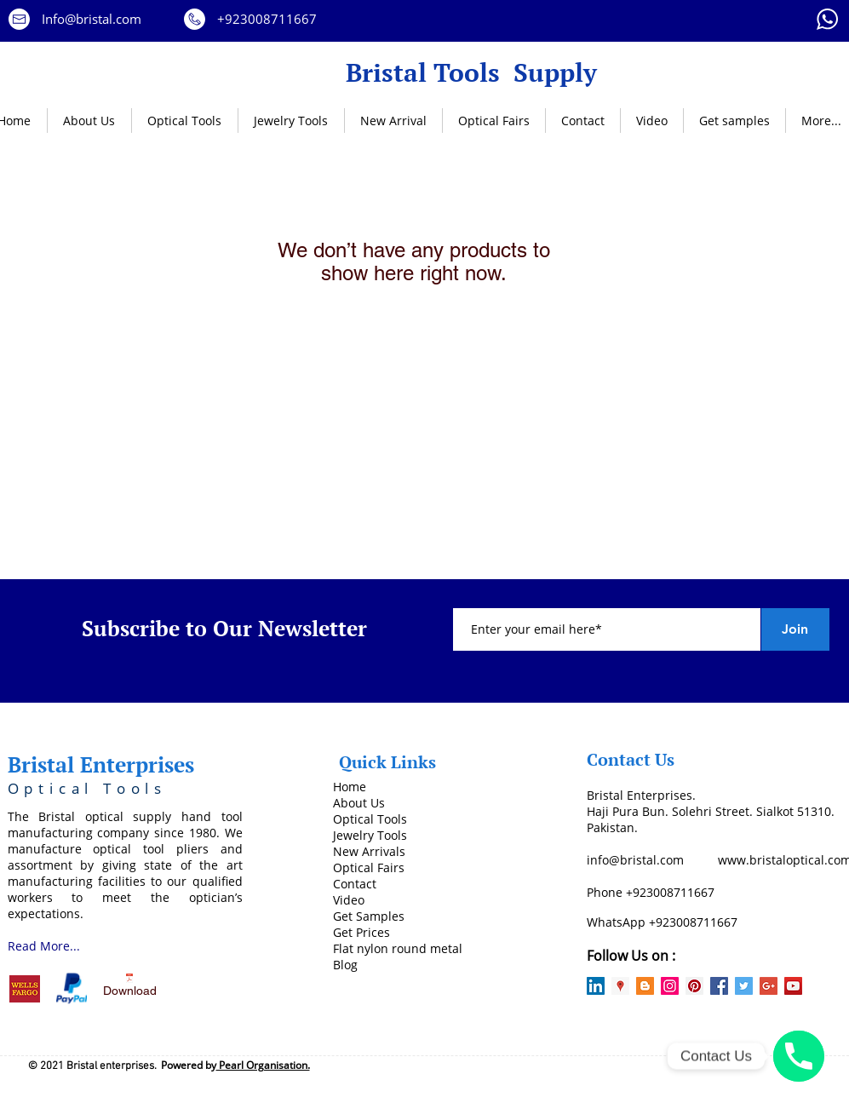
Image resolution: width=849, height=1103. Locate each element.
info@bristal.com (635, 860)
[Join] (795, 629)
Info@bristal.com (91, 18)
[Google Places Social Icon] (620, 986)
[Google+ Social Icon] (768, 986)
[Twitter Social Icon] (744, 986)
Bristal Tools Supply (471, 72)
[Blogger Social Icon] (645, 986)
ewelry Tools (371, 835)
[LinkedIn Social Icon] (596, 986)
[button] (185, 120)
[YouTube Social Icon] (793, 986)
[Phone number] (798, 1056)
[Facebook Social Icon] (719, 986)
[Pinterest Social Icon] (694, 986)
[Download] (130, 988)
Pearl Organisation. (263, 1065)
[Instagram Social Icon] (670, 986)
